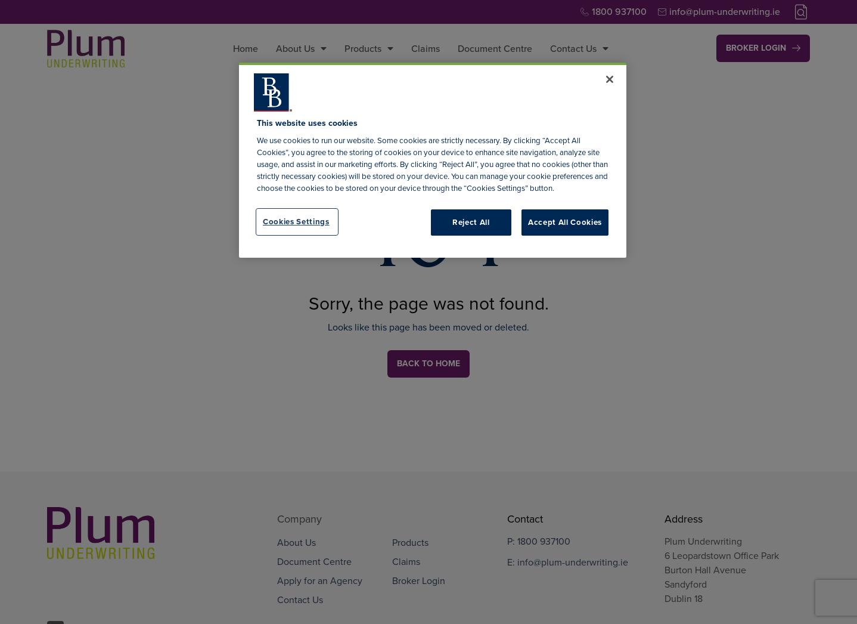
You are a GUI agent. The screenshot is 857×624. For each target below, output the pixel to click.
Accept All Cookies (565, 222)
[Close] (610, 79)
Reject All (471, 222)
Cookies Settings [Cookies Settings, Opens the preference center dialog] (296, 221)
